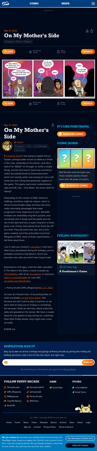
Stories (54, 424)
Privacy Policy (70, 371)
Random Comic (71, 133)
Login (88, 424)
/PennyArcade (12, 389)
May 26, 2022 (46, 288)
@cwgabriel (35, 274)
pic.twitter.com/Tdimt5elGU (17, 281)
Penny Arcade (34, 398)
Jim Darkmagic (40, 146)
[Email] (42, 364)
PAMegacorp (11, 398)
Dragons (27, 41)
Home (9, 424)
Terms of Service (66, 428)
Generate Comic (74, 184)
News (25, 424)
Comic (17, 424)
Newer (87, 52)
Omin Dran (20, 150)
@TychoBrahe (11, 274)
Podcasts (44, 424)
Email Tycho (79, 393)
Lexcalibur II (36, 247)
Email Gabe (56, 389)
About (80, 424)
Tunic (29, 146)
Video (34, 424)
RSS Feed (32, 402)
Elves (19, 41)
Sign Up (27, 428)
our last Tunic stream (31, 298)
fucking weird (13, 156)
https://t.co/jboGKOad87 (15, 278)
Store (72, 424)
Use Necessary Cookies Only (80, 438)
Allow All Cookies (80, 445)
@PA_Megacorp (12, 393)
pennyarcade (34, 393)
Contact (37, 428)
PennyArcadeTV (35, 389)
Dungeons (9, 41)
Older (9, 52)
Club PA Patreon (12, 402)
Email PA (9, 407)
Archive (63, 424)
